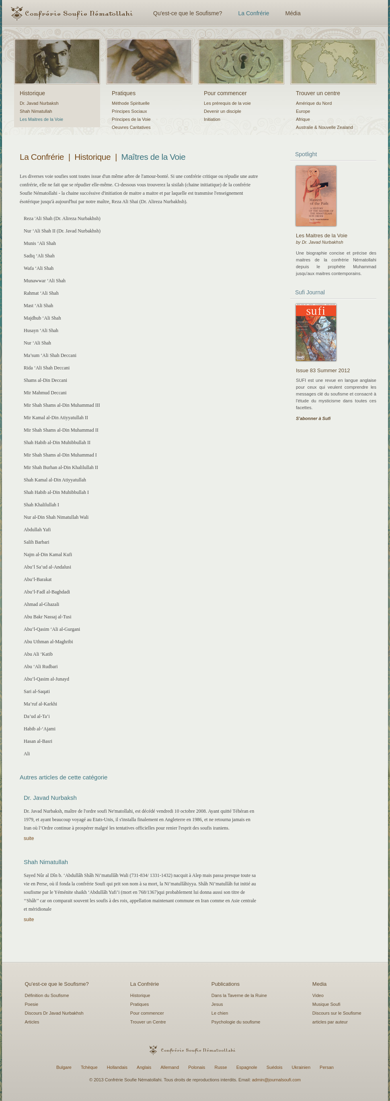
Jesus (217, 1004)
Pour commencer (225, 93)
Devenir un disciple (222, 111)
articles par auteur (330, 1021)
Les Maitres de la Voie (41, 119)
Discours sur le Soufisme (336, 1013)
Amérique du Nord (314, 103)
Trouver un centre (318, 93)
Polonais (196, 1067)
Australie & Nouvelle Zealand (324, 127)
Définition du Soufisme (47, 995)
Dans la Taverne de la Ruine (239, 995)
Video (318, 995)
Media (319, 984)
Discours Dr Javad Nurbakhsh (54, 1013)
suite (29, 838)
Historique (32, 93)
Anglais (144, 1067)
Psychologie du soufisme (236, 1021)
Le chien (219, 1013)
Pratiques (123, 93)
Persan (327, 1067)
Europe (303, 111)
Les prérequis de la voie (227, 103)
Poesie (32, 1004)
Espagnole (246, 1067)
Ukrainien (301, 1067)
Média (293, 13)
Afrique (303, 119)
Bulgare (64, 1067)
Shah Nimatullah (36, 111)
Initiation (212, 119)
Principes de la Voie (131, 119)
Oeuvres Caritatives (131, 127)
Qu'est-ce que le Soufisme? (187, 13)
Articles (32, 1021)
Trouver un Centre (148, 1021)
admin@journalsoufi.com (276, 1079)
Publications (225, 984)
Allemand (169, 1067)
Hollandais (117, 1067)
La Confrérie (253, 13)
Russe (220, 1067)
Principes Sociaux (129, 111)
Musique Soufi (326, 1004)
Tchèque (89, 1067)
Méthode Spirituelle (131, 103)
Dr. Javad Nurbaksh (39, 103)
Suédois (275, 1067)
